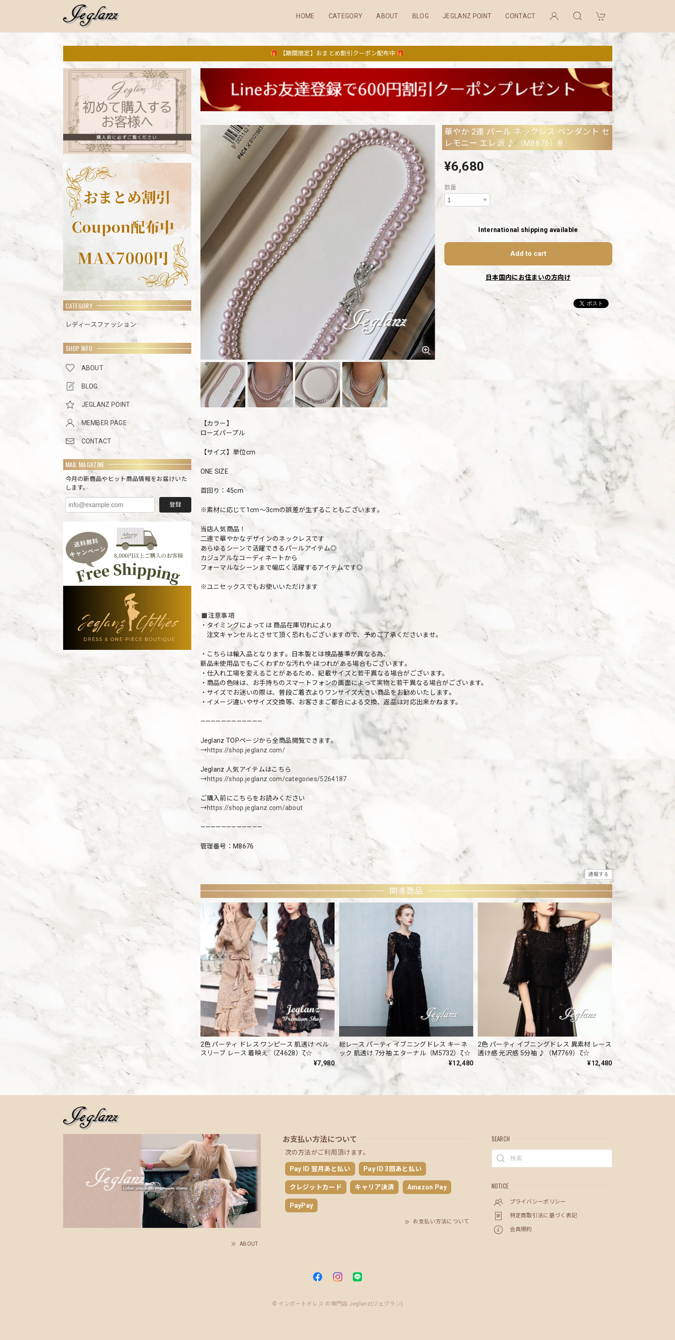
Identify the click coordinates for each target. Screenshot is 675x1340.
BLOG (420, 16)
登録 (175, 504)
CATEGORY (346, 16)
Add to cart (528, 253)
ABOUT (387, 16)
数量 (450, 187)
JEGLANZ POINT (467, 16)
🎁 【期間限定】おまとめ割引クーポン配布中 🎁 (337, 53)
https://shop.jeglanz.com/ (246, 750)
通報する (598, 874)
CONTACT (520, 16)
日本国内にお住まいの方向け (528, 277)
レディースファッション (101, 324)
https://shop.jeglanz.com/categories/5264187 (277, 779)
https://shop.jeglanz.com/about (255, 807)
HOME (305, 16)
